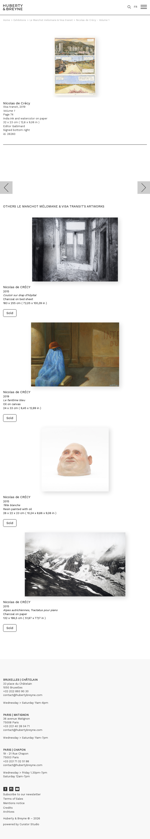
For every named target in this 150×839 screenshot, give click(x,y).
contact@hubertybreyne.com (22, 695)
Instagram (11, 789)
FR (135, 6)
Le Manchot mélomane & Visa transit (51, 20)
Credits (8, 807)
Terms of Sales (13, 798)
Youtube (17, 789)
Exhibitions (20, 20)
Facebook (5, 789)
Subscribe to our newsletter (22, 794)
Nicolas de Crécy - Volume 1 (92, 20)
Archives (8, 811)
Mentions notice (14, 803)
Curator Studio (29, 824)
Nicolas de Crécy (16, 103)
